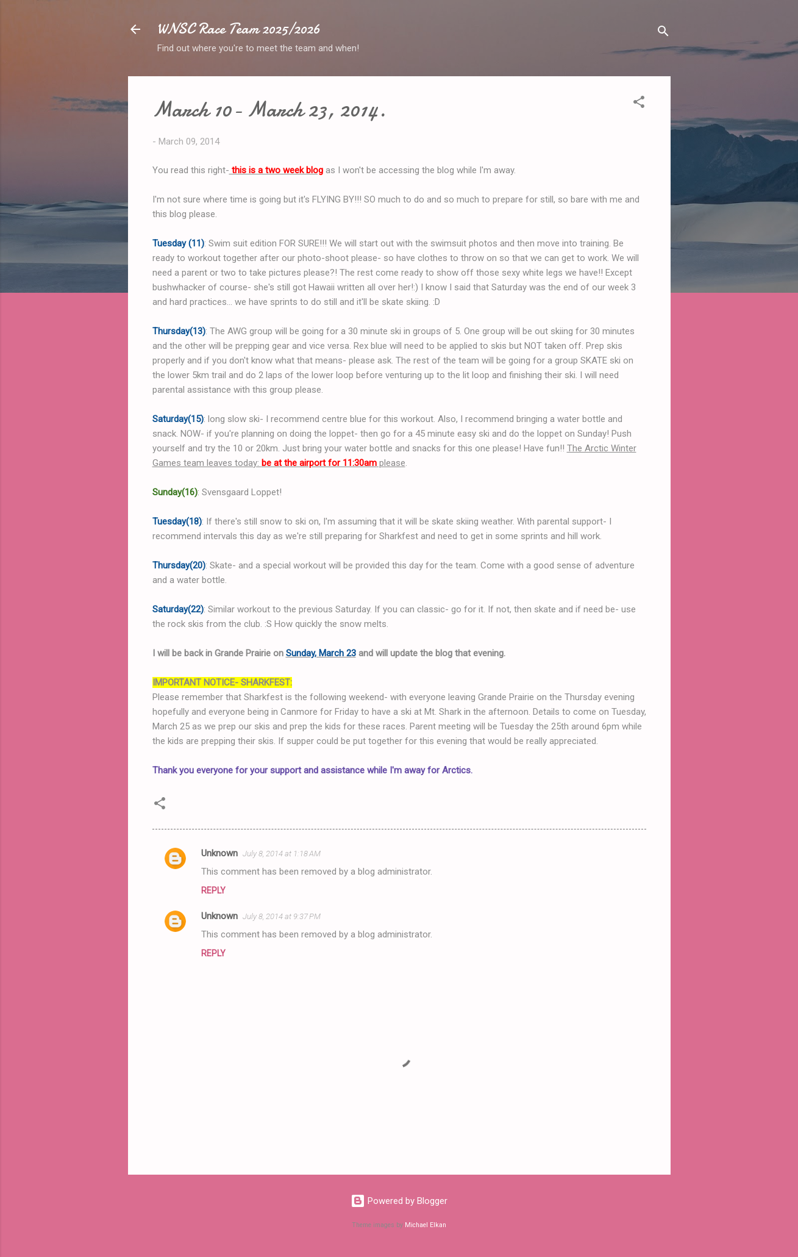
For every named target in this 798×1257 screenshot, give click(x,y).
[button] (639, 104)
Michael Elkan (425, 1225)
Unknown (219, 853)
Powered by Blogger (399, 1200)
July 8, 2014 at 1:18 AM (282, 853)
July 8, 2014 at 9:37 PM (282, 916)
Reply (213, 890)
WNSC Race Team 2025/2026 (238, 29)
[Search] (663, 33)
